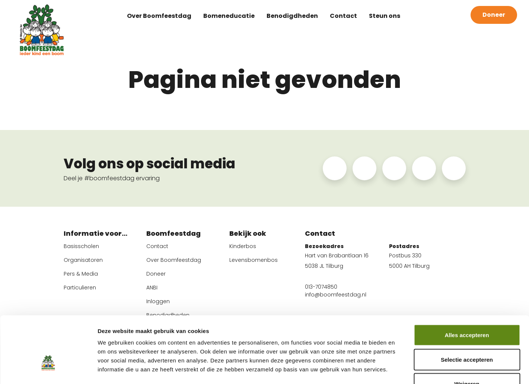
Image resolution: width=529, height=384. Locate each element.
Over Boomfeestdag (159, 14)
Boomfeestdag (173, 234)
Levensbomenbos (253, 260)
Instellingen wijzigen (412, 369)
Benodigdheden (292, 14)
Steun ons (384, 14)
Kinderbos (242, 246)
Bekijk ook (247, 234)
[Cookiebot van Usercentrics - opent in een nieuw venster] (48, 369)
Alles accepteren (466, 286)
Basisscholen (81, 246)
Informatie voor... (95, 234)
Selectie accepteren (467, 311)
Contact (343, 14)
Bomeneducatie (229, 14)
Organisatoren (83, 260)
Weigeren (466, 335)
